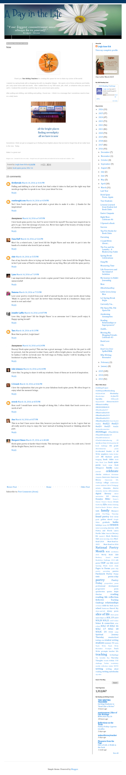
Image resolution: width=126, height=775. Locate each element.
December (105, 152)
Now (102, 284)
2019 (101, 137)
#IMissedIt (114, 399)
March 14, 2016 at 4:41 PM (33, 183)
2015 (101, 371)
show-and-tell (100, 611)
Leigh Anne (106, 89)
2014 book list (111, 443)
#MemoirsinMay (102, 404)
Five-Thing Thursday (110, 514)
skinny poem (113, 611)
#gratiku (99, 399)
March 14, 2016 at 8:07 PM (35, 313)
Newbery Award (103, 557)
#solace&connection (102, 429)
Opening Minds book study (107, 566)
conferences (114, 483)
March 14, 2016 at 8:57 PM (27, 420)
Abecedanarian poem (107, 449)
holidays (99, 525)
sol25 (112, 620)
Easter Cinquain (107, 213)
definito (98, 488)
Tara (13, 331)
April (103, 184)
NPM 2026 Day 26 (105, 716)
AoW (97, 457)
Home (8, 37)
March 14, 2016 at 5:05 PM (33, 218)
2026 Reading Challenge (107, 86)
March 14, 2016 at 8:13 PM (27, 331)
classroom (106, 477)
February (105, 362)
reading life (102, 597)
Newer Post (12, 487)
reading (114, 594)
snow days (100, 618)
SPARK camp (113, 632)
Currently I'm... (106, 304)
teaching (101, 654)
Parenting (104, 237)
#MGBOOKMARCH (102, 407)
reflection (113, 597)
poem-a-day (113, 577)
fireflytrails (16, 183)
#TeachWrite (113, 432)
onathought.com (19, 201)
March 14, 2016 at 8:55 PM (29, 402)
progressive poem (107, 589)
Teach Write (101, 646)
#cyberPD (114, 396)
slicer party (114, 615)
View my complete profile (107, 50)
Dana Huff (16, 239)
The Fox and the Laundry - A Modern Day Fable (109, 249)
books (109, 468)
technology (114, 655)
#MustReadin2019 (103, 415)
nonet (116, 557)
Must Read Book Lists (20, 37)
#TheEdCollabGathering (104, 440)
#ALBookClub (100, 393)
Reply (14, 193)
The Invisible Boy (102, 658)
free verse (114, 517)
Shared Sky (113, 608)
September (106, 164)
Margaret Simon (18, 440)
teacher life (113, 651)
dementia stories (102, 491)
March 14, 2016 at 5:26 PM (32, 239)
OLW (103, 563)
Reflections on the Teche (105, 724)
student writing (111, 640)
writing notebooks (110, 672)
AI (114, 451)
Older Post (85, 487)
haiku (115, 522)
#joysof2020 (100, 402)
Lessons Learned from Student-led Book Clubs (108, 207)
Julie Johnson (17, 369)
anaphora (104, 454)
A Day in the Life (33, 13)
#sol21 (98, 424)
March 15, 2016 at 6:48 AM (37, 440)
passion (115, 571)
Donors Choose (107, 502)
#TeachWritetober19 (104, 435)
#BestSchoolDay (107, 288)
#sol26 (115, 426)
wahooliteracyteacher (107, 735)
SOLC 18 (113, 629)
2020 (101, 133)
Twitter (106, 663)
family (105, 510)
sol (105, 618)
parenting (106, 571)
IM (108, 525)
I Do (102, 345)
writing (99, 669)
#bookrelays (100, 396)
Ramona (15, 292)
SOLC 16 (30, 168)
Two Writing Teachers (30, 78)
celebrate (112, 471)
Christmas (114, 474)
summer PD (109, 643)
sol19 (116, 618)
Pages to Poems (103, 568)
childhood (106, 474)
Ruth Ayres (114, 606)
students (100, 643)
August (104, 168)
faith (97, 511)
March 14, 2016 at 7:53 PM (30, 292)
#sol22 (106, 423)
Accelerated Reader (104, 451)
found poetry (102, 516)
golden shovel (106, 519)
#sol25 (107, 426)
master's (102, 536)
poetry (100, 580)
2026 (101, 109)
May (103, 180)
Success (103, 227)
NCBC (108, 552)
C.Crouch (15, 384)
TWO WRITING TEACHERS (104, 701)
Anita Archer (113, 454)
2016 (101, 149)
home (105, 525)
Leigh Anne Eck (104, 47)
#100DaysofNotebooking (105, 391)
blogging (99, 459)
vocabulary (114, 663)
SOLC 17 (101, 629)
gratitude (106, 522)
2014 (101, 375)
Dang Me (104, 262)
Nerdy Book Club (109, 555)
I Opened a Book (107, 223)
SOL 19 (110, 617)
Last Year (104, 191)
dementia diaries (110, 488)
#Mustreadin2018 (102, 413)
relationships (111, 603)
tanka (116, 643)
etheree (115, 507)
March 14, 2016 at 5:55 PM (27, 257)
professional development (107, 586)
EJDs (105, 505)
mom (101, 539)
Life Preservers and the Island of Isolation (108, 272)
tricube (106, 660)
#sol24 (98, 426)
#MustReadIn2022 (103, 421)
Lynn (14, 275)
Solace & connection (105, 623)
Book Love (104, 341)
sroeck (14, 402)
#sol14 (116, 421)
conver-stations (101, 485)
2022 (101, 125)
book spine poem (19, 168)
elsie (13, 257)
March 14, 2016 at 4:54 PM (37, 201)
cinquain (98, 477)
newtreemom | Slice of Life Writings (107, 714)
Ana (13, 420)
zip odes (98, 674)
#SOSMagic (101, 432)
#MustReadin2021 (103, 418)
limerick (109, 533)
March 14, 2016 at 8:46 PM (31, 384)
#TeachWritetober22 (103, 437)
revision (98, 606)
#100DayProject (102, 388)
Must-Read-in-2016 (111, 544)
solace (116, 620)
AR (102, 457)
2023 (101, 121)
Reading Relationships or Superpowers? (108, 323)
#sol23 (115, 423)
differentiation (113, 491)
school (98, 608)
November (105, 156)
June (103, 176)
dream (115, 502)
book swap (107, 465)
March (104, 188)
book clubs (108, 460)
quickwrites (100, 592)
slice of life (103, 614)
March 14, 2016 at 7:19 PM (28, 275)
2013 (101, 379)
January (104, 366)
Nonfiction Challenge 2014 (105, 560)
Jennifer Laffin (18, 313)
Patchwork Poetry (104, 574)
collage (106, 483)
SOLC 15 (105, 626)
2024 (101, 117)
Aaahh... (103, 329)
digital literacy (103, 494)
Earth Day (99, 505)
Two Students (106, 201)
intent (98, 528)
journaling (103, 528)
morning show (108, 539)
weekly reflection (102, 666)
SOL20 (99, 620)
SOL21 (106, 620)
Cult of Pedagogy (112, 485)
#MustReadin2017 (102, 410)
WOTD (116, 666)
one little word (112, 563)
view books (114, 100)
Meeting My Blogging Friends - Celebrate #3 (109, 335)
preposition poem (111, 583)
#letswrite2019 (112, 402)
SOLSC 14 (101, 632)
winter (111, 666)
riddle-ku (105, 606)
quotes (109, 592)
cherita (98, 474)
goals (97, 519)
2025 (101, 113)
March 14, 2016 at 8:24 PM (33, 346)
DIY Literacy (112, 496)
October (104, 160)
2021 (101, 129)
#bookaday (114, 393)
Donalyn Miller (103, 499)
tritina (111, 661)
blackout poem (111, 457)
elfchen (109, 505)
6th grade (113, 446)
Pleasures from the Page (106, 742)
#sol (111, 421)
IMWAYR (113, 525)
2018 (101, 141)
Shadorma (105, 608)
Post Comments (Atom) (28, 492)
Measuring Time (107, 266)
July (103, 172)
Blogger (74, 769)
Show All (115, 753)
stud (102, 640)
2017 (101, 145)
